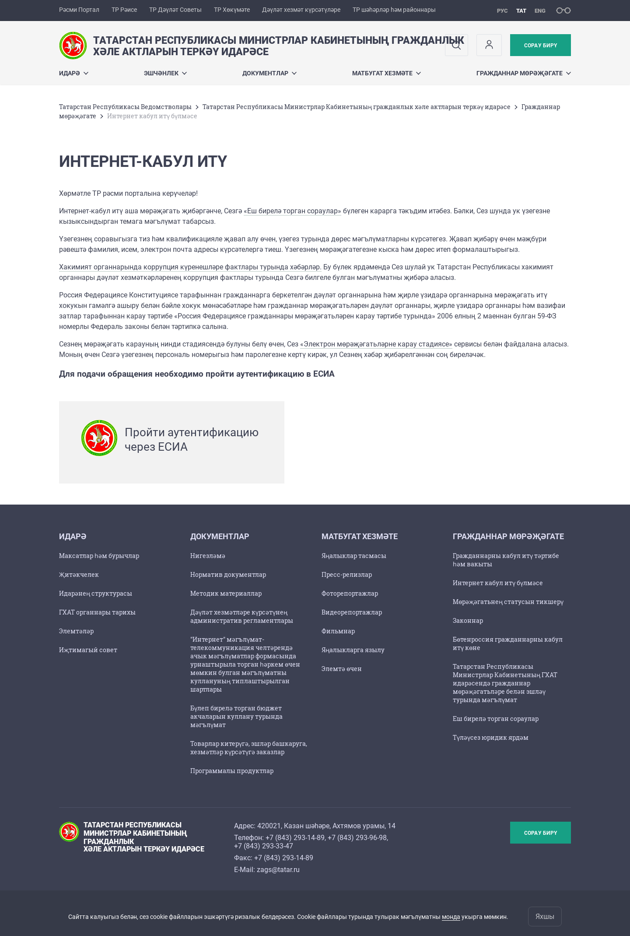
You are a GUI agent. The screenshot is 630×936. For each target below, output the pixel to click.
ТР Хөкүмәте (232, 9)
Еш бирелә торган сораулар (496, 718)
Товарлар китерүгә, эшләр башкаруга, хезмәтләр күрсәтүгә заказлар (248, 747)
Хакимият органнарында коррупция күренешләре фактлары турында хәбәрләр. (190, 267)
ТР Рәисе (124, 9)
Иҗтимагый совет (88, 650)
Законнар (468, 620)
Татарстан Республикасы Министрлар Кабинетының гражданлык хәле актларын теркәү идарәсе (357, 106)
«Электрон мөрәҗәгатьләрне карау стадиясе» (376, 344)
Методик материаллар (226, 593)
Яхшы (545, 916)
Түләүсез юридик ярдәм (490, 737)
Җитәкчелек (79, 574)
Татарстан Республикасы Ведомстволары (125, 106)
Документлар (269, 73)
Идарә (73, 73)
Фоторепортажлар (350, 593)
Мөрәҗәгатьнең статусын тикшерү (508, 601)
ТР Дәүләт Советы (175, 9)
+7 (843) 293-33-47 (263, 846)
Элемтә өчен (342, 668)
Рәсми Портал (79, 9)
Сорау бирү (540, 45)
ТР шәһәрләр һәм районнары (394, 9)
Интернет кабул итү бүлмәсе (498, 583)
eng (540, 10)
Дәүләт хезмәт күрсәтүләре (301, 9)
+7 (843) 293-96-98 (357, 838)
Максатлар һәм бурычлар (99, 555)
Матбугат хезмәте (386, 73)
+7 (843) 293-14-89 (295, 838)
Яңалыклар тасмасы (354, 555)
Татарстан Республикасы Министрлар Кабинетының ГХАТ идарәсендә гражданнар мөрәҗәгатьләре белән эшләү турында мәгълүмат (505, 683)
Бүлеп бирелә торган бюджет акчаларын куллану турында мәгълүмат (236, 716)
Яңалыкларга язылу (353, 650)
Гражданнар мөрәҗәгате (523, 73)
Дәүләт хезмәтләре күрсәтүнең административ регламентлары (241, 616)
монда (451, 916)
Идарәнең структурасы (95, 593)
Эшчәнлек (165, 73)
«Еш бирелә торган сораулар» (292, 211)
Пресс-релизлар (347, 574)
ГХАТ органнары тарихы (97, 612)
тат (521, 10)
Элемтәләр (76, 631)
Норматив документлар (228, 574)
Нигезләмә (207, 555)
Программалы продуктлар (231, 770)
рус (502, 10)
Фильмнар (338, 631)
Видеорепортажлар (352, 612)
